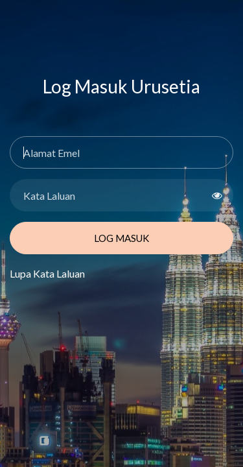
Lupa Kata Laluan (47, 273)
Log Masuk (121, 238)
